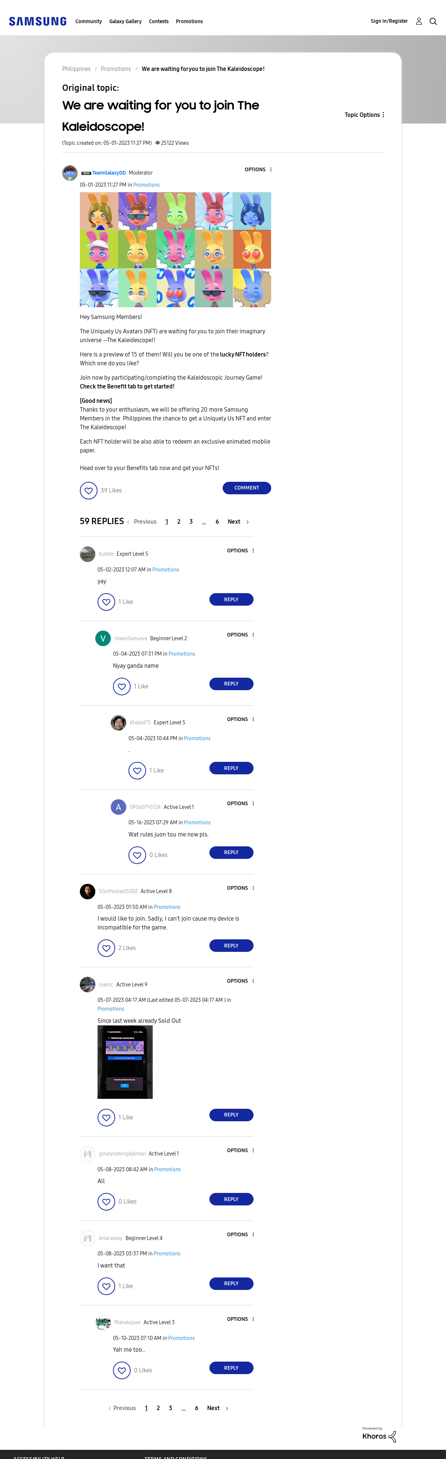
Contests (159, 21)
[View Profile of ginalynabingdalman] (122, 1154)
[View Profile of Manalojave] (127, 1322)
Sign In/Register (389, 21)
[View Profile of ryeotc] (106, 985)
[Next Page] (238, 521)
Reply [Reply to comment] (231, 599)
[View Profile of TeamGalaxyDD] (109, 173)
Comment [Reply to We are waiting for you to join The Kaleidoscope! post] (246, 488)
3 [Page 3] (191, 521)
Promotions (189, 21)
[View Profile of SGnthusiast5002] (118, 891)
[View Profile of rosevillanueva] (130, 638)
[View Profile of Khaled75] (140, 723)
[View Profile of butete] (106, 554)
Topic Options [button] (362, 114)
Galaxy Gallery (125, 21)
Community (88, 21)
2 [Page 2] (178, 521)
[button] (258, 169)
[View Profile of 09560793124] (145, 807)
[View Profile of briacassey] (111, 1238)
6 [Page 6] (217, 521)
